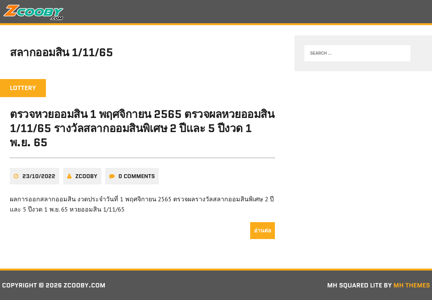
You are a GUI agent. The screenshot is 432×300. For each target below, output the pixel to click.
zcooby (86, 176)
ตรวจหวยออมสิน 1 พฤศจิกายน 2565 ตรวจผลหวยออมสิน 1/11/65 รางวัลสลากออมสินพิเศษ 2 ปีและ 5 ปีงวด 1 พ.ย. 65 (142, 128)
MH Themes (412, 285)
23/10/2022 (38, 176)
